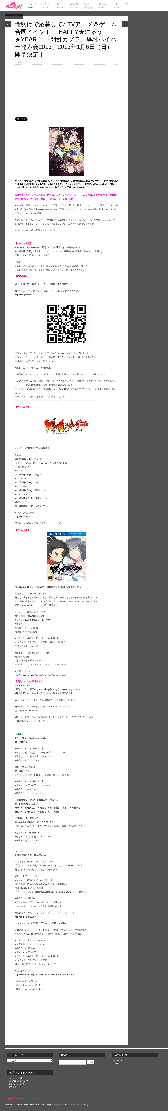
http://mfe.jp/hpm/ (23, 295)
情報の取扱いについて (18, 1081)
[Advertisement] (66, 89)
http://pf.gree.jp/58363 (25, 917)
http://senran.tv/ (22, 516)
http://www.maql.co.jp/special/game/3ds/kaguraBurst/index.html (45, 974)
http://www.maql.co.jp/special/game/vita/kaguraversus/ (40, 675)
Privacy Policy (58, 1104)
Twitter (116, 1063)
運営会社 (12, 1087)
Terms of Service (75, 1104)
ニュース (12, 16)
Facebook (117, 1060)
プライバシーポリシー (18, 1084)
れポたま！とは (15, 1078)
